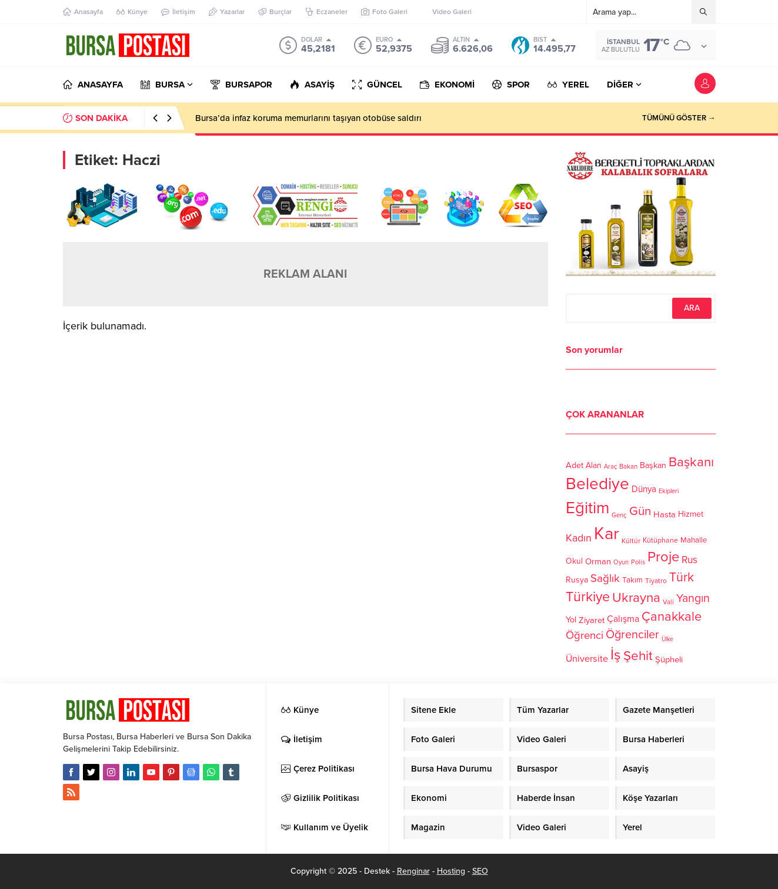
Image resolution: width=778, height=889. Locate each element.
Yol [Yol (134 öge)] (571, 620)
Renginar (413, 871)
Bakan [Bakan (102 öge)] (628, 466)
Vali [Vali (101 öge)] (668, 602)
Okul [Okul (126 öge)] (574, 561)
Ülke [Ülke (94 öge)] (667, 639)
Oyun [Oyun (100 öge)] (621, 562)
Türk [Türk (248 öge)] (681, 577)
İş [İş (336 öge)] (615, 655)
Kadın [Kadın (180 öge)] (579, 538)
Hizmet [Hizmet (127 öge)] (690, 514)
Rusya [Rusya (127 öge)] (577, 580)
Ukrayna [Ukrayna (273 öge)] (636, 597)
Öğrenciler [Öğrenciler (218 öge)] (632, 635)
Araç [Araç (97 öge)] (610, 466)
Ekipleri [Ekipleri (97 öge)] (669, 491)
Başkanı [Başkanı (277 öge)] (691, 462)
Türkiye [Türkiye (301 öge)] (588, 596)
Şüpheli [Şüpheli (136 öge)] (669, 659)
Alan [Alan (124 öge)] (594, 465)
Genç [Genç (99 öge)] (619, 515)
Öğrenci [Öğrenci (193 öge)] (584, 635)
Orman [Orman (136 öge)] (598, 561)
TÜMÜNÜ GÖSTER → (679, 118)
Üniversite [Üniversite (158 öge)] (587, 658)
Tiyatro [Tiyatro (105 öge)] (656, 581)
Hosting (451, 871)
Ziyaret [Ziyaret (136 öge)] (592, 620)
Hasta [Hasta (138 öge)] (664, 514)
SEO (480, 871)
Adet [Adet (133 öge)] (574, 465)
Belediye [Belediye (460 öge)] (597, 484)
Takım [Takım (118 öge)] (632, 580)
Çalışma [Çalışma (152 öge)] (623, 619)
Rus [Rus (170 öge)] (689, 560)
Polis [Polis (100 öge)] (638, 562)
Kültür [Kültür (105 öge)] (631, 541)
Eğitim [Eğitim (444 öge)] (587, 508)
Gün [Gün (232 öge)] (640, 511)
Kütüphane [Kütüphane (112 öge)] (660, 540)
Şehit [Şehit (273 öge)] (638, 656)
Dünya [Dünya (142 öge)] (644, 489)
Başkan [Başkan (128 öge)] (653, 465)
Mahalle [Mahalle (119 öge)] (693, 540)
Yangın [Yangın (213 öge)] (693, 598)
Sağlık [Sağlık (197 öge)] (605, 578)
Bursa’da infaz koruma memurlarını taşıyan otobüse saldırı (308, 118)
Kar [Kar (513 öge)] (606, 533)
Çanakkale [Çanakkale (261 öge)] (672, 616)
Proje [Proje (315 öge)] (663, 556)
